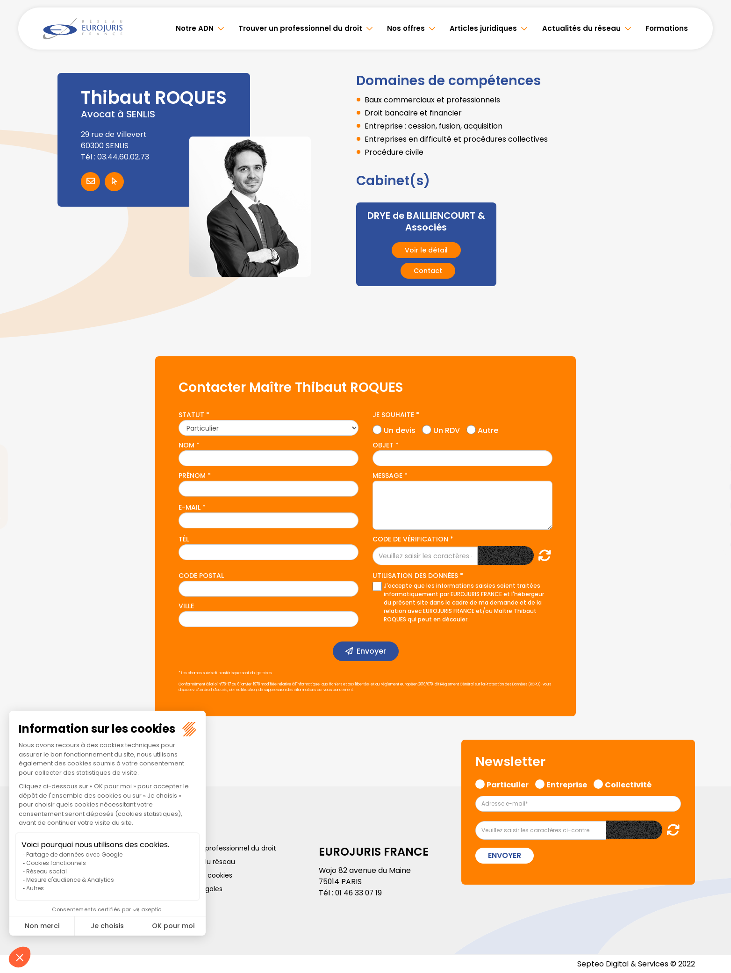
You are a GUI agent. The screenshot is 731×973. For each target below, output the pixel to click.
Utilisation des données (415, 575)
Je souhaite (393, 414)
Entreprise (566, 783)
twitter (712, 449)
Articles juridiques (483, 28)
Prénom (192, 475)
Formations (666, 28)
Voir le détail (426, 249)
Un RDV (446, 428)
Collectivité (628, 783)
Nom (186, 444)
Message (387, 475)
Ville (186, 605)
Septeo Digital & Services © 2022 (635, 963)
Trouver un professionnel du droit (300, 28)
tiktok (712, 542)
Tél (184, 538)
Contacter (90, 181)
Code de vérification (410, 538)
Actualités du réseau (581, 28)
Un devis (400, 428)
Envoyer (371, 650)
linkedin (712, 468)
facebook (712, 430)
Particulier (508, 783)
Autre (488, 428)
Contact (428, 270)
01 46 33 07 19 (359, 892)
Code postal (201, 575)
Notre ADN (195, 28)
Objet (383, 444)
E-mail (190, 507)
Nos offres (406, 28)
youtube (712, 486)
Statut (191, 414)
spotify (712, 524)
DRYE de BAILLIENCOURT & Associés (426, 221)
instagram (712, 505)
